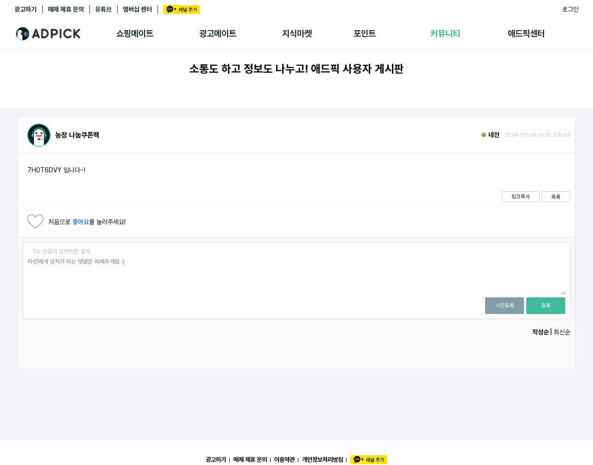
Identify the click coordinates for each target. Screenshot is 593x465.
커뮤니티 (445, 33)
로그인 (570, 9)
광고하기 (25, 9)
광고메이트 (217, 33)
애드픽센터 (526, 33)
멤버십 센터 (137, 9)
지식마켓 (297, 33)
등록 (545, 305)
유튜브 (103, 9)
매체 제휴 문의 (66, 9)
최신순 (562, 332)
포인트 (364, 33)
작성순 (540, 332)
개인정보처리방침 (322, 459)
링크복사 (520, 196)
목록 (556, 197)
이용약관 (284, 459)
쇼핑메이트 (134, 33)
